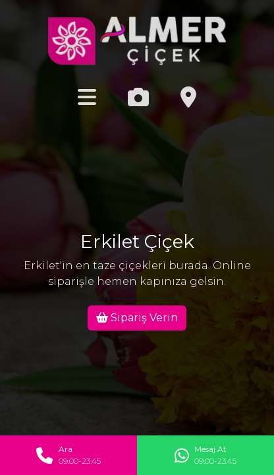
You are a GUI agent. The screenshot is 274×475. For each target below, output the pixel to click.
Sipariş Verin (137, 317)
